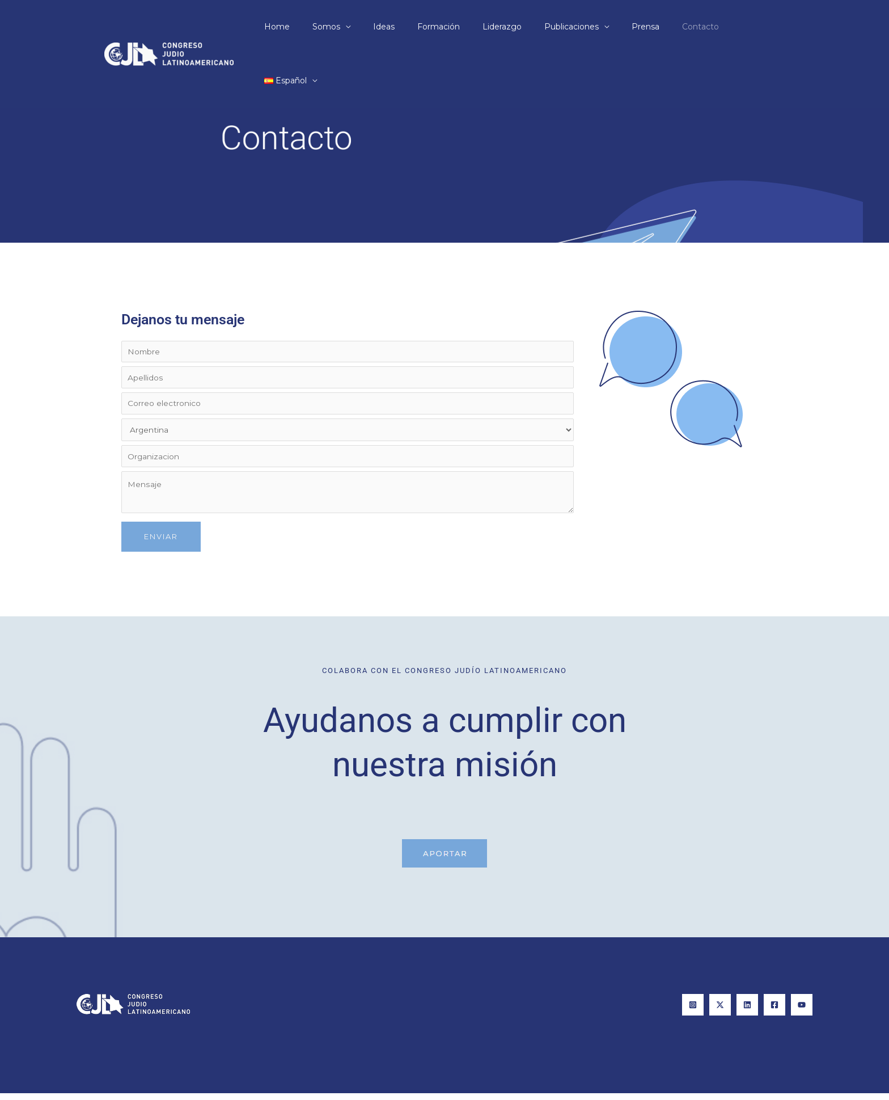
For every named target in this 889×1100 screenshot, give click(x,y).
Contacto (689, 27)
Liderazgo (511, 27)
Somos (356, 27)
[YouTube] (801, 1011)
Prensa (641, 27)
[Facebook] (774, 1011)
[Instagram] (693, 1011)
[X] (720, 1011)
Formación (455, 27)
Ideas (407, 27)
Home (314, 27)
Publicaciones (574, 27)
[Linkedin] (747, 1011)
